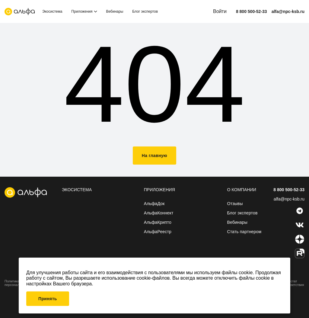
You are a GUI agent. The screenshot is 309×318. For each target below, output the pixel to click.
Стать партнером (244, 231)
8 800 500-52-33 (251, 11)
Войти (220, 11)
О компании (241, 189)
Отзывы (235, 203)
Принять (47, 298)
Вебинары (114, 11)
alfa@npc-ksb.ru (288, 11)
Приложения (81, 11)
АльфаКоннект (159, 212)
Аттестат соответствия (294, 283)
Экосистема (52, 11)
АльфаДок (154, 203)
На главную (154, 155)
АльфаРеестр (157, 231)
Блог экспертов (145, 11)
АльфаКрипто (157, 222)
